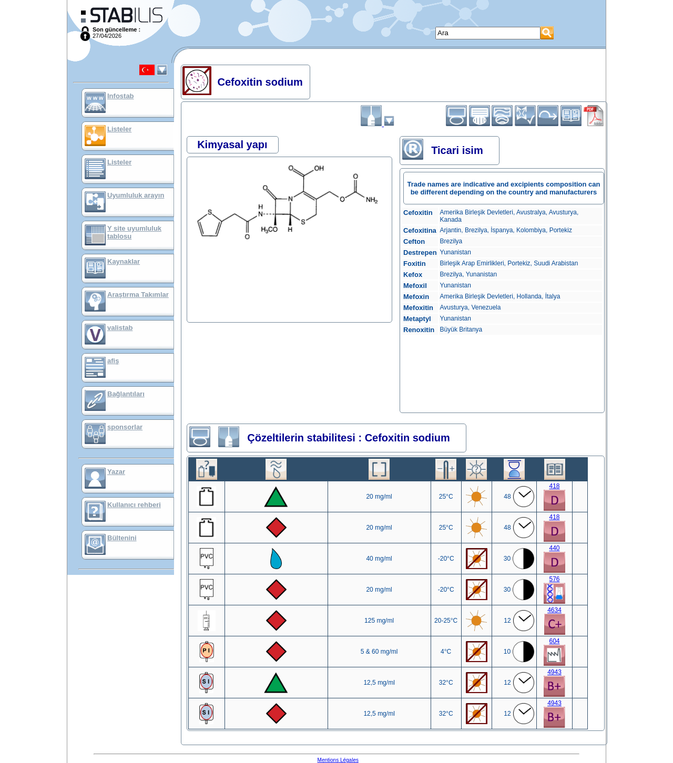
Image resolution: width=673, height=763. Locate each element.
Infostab (120, 96)
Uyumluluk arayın (135, 195)
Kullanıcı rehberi (134, 505)
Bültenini (122, 538)
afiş (113, 361)
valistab (119, 328)
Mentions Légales (338, 760)
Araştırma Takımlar (138, 294)
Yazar (116, 472)
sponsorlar (124, 427)
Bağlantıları (126, 394)
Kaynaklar (123, 261)
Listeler (119, 129)
